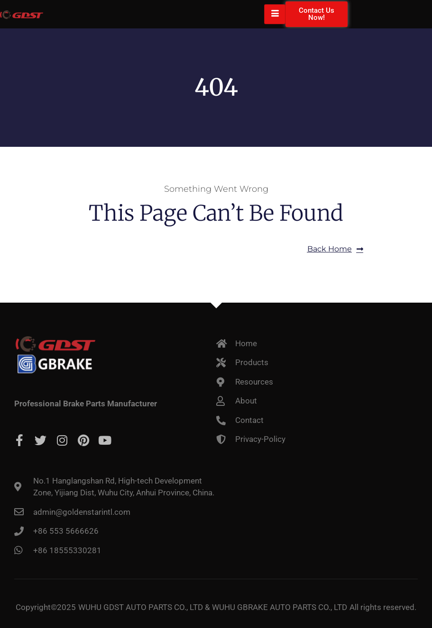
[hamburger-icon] (274, 14)
